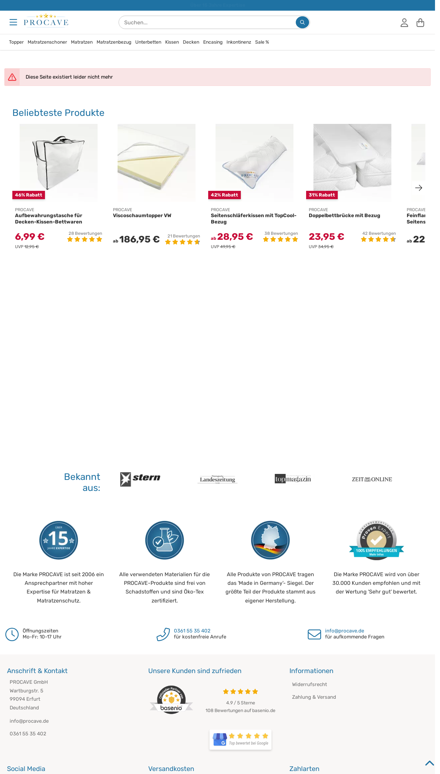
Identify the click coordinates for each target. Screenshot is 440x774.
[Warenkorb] (420, 22)
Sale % (262, 42)
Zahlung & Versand (314, 697)
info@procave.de (344, 631)
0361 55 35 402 (192, 631)
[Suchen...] (302, 22)
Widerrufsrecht (309, 684)
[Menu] (14, 22)
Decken (191, 42)
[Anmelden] (404, 22)
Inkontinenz (238, 42)
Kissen (172, 42)
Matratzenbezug (114, 42)
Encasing (212, 42)
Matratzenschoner (47, 42)
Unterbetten (148, 42)
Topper (16, 42)
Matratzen (82, 42)
